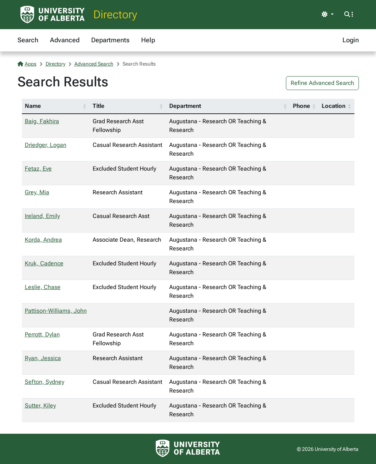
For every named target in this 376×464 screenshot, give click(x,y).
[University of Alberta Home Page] (53, 14)
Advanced (65, 40)
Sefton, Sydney (44, 381)
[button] (84, 106)
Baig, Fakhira (42, 121)
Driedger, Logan (45, 144)
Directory (115, 14)
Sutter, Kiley (40, 405)
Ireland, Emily (42, 215)
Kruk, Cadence (44, 263)
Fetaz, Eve (38, 168)
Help (148, 40)
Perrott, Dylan (42, 334)
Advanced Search (93, 64)
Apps (27, 64)
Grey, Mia (37, 192)
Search (28, 40)
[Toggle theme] (327, 15)
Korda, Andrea (43, 239)
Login (350, 40)
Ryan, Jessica (43, 358)
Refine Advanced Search (322, 82)
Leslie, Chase (43, 287)
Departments (110, 40)
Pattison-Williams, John (56, 310)
